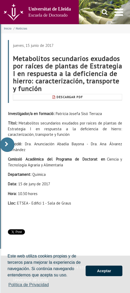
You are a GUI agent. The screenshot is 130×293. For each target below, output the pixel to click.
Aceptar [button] (104, 271)
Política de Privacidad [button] (28, 284)
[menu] (118, 12)
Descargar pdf (68, 97)
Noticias (21, 28)
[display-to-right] (7, 144)
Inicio (8, 28)
